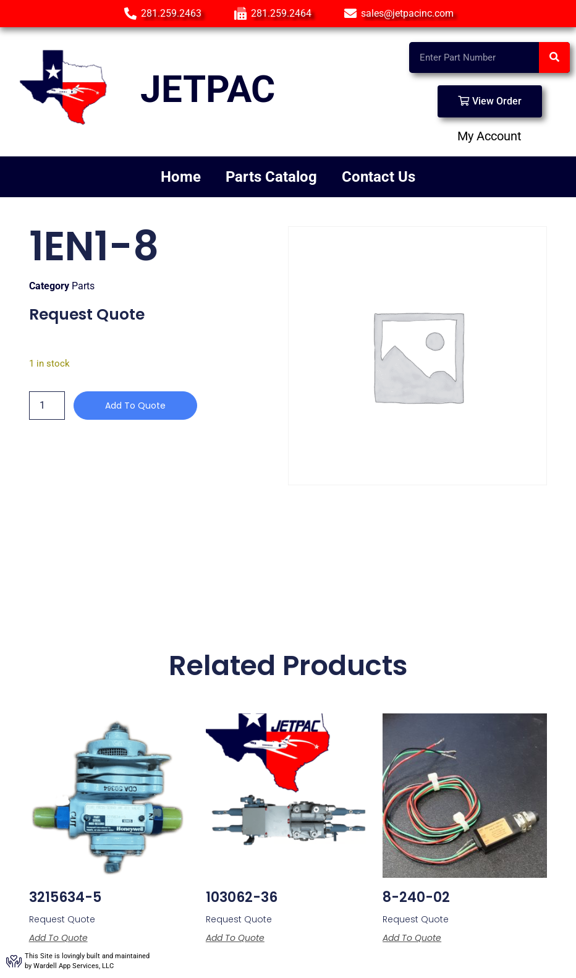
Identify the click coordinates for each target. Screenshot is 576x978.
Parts (83, 286)
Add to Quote (135, 405)
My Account (489, 136)
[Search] (554, 57)
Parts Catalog (271, 176)
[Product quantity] (47, 405)
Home (181, 176)
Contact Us (378, 176)
